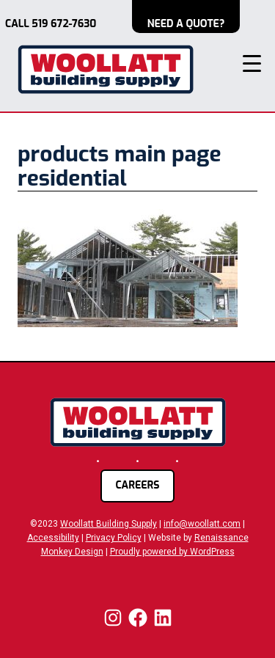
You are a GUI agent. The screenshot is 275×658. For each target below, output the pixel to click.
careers (137, 485)
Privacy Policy (114, 538)
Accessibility (53, 538)
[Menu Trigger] (252, 63)
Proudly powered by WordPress (172, 551)
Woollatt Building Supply (108, 524)
